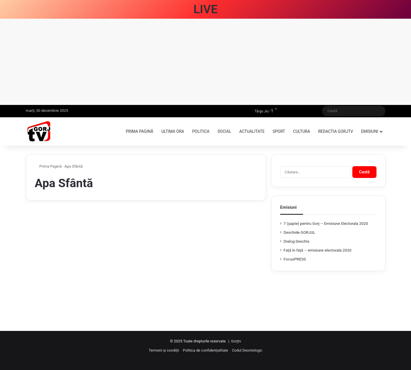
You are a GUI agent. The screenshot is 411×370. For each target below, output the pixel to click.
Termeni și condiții (164, 350)
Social (224, 131)
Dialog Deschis (296, 241)
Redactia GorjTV (335, 131)
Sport (279, 131)
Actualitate (252, 131)
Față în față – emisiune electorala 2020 (317, 250)
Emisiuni (369, 131)
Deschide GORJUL (299, 232)
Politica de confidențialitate (205, 350)
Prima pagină (139, 131)
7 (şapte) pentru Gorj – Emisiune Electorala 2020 (326, 223)
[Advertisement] (205, 62)
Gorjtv (236, 341)
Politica (200, 131)
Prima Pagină (48, 166)
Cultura (301, 131)
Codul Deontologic (247, 350)
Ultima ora (172, 131)
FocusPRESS (295, 259)
